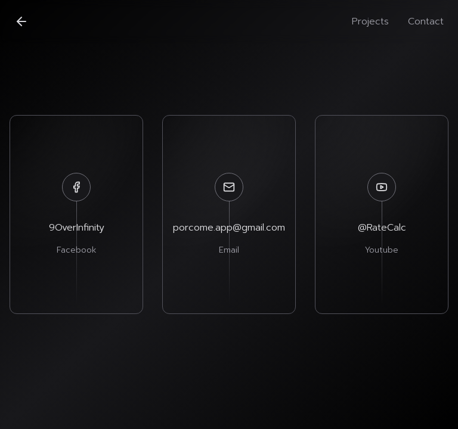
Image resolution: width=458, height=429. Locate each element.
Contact (426, 21)
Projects (370, 21)
